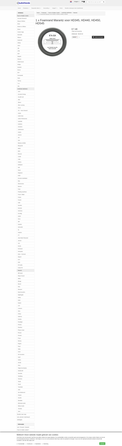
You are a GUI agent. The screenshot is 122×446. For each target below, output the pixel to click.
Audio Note (20, 116)
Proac (19, 338)
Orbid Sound (21, 61)
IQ (18, 229)
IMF (19, 221)
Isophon (20, 232)
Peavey (20, 324)
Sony (19, 365)
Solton (19, 360)
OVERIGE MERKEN (22, 89)
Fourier (19, 200)
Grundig (20, 213)
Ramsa (19, 341)
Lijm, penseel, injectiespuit (23, 417)
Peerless (20, 327)
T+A (19, 83)
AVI (19, 137)
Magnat (19, 56)
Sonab (19, 362)
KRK (19, 262)
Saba (19, 349)
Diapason (20, 172)
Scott (19, 351)
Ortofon (20, 319)
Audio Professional (22, 118)
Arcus (19, 107)
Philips (19, 64)
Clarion (19, 162)
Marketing (45, 443)
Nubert (19, 303)
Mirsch (19, 284)
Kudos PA (20, 267)
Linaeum (20, 308)
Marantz (20, 270)
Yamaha (20, 408)
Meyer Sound (21, 275)
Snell (19, 357)
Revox (19, 70)
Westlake (20, 400)
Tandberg (20, 376)
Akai (19, 99)
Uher (19, 389)
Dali (19, 167)
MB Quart (20, 273)
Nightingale (20, 294)
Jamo (19, 45)
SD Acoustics (21, 354)
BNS (19, 151)
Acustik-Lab (21, 97)
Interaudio (20, 227)
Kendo (19, 246)
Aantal (74, 37)
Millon (19, 278)
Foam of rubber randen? (23, 430)
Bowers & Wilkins (22, 26)
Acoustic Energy (22, 94)
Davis (19, 170)
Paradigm (20, 322)
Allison (19, 102)
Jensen (19, 240)
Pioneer (20, 335)
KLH (19, 259)
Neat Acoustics (21, 292)
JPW (19, 51)
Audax (19, 113)
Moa (19, 286)
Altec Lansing (21, 105)
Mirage (19, 281)
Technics (20, 378)
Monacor (20, 289)
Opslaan (102, 443)
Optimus (20, 316)
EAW (19, 175)
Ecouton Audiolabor (22, 178)
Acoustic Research (22, 18)
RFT (19, 72)
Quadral (19, 67)
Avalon (19, 132)
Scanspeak (20, 75)
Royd (19, 346)
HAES (19, 216)
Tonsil (19, 384)
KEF (19, 53)
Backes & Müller (22, 143)
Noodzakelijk (20, 443)
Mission (19, 59)
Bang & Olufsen (21, 21)
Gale (19, 202)
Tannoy (19, 80)
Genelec (20, 205)
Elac (19, 181)
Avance (19, 135)
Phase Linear (21, 330)
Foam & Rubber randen (22, 15)
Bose (19, 23)
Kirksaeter (20, 251)
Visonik (19, 397)
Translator (20, 387)
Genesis (20, 208)
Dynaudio (20, 34)
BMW (19, 148)
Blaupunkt (20, 145)
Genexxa (20, 210)
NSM (19, 300)
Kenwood (20, 248)
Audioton (20, 124)
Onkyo (19, 313)
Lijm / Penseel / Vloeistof (23, 427)
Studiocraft (20, 370)
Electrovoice (21, 183)
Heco (19, 219)
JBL (18, 48)
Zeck (19, 411)
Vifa (18, 86)
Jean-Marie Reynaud (23, 238)
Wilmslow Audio (22, 403)
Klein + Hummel (22, 254)
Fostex (19, 197)
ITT (19, 235)
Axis (19, 140)
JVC (19, 243)
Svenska (20, 373)
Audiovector (21, 129)
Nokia (19, 297)
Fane (19, 189)
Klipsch (19, 257)
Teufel (19, 381)
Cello (19, 159)
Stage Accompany (22, 368)
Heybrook (20, 40)
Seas (19, 78)
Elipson (19, 37)
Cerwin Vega (21, 32)
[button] (71, 1)
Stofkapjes (19, 419)
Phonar (19, 332)
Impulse (20, 224)
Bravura (20, 154)
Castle (19, 156)
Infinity (19, 42)
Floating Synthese (22, 191)
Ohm (19, 311)
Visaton (19, 395)
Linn (19, 305)
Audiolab (20, 121)
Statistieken (37, 443)
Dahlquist (20, 164)
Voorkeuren (29, 443)
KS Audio (20, 265)
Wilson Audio (21, 406)
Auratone (20, 126)
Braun (19, 29)
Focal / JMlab (21, 194)
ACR (19, 91)
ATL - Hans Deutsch (23, 110)
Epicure (20, 186)
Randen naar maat (21, 414)
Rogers (19, 343)
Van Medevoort (21, 392)
